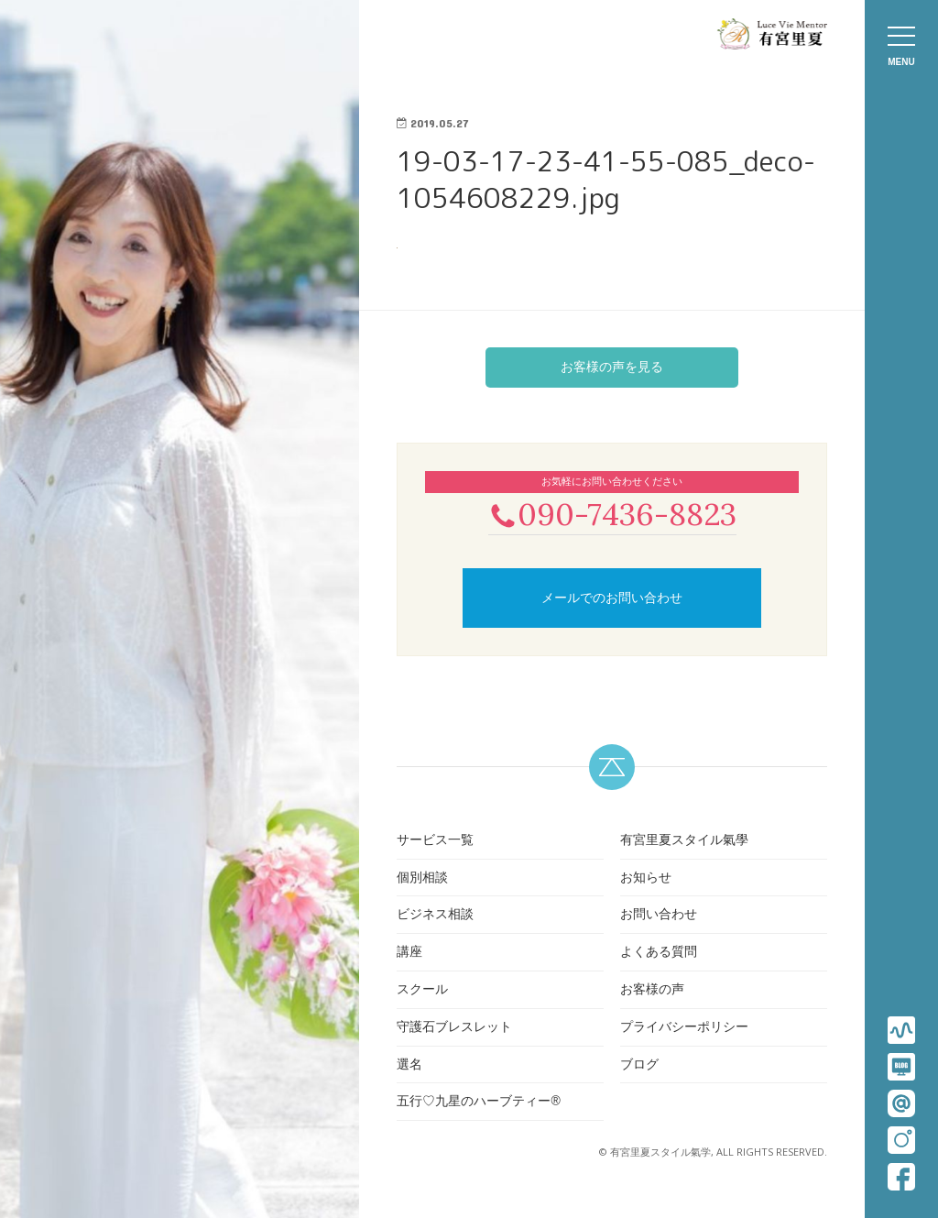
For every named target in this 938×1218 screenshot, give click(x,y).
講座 (409, 953)
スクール (422, 990)
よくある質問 (658, 953)
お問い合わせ (658, 916)
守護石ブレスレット (454, 1028)
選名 (409, 1066)
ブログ (639, 1066)
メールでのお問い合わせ (611, 599)
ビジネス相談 (435, 916)
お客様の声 (652, 990)
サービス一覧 (435, 841)
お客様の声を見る (612, 366)
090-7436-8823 (612, 514)
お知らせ (645, 879)
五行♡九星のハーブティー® (478, 1103)
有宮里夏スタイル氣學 (684, 841)
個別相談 (422, 879)
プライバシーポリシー (684, 1028)
